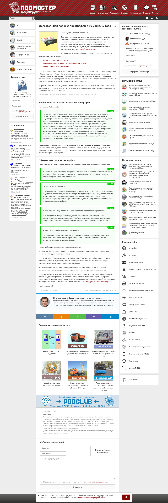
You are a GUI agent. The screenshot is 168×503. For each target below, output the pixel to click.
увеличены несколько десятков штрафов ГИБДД (22, 183)
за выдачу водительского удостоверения (19, 137)
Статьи (93, 13)
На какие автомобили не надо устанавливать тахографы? (65, 63)
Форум (155, 13)
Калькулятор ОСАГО (18, 167)
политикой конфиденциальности (95, 482)
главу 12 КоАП (23, 188)
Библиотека (103, 13)
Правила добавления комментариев (103, 451)
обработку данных (24, 111)
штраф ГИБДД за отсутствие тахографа (96, 282)
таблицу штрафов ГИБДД (19, 189)
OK (126, 497)
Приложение (135, 13)
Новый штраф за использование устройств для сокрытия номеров (20, 213)
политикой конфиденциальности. (92, 498)
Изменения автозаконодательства (103, 290)
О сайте (146, 13)
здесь (22, 153)
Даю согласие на (23, 110)
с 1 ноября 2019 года (87, 49)
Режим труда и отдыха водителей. (56, 66)
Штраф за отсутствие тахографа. (55, 60)
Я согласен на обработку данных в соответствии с (75, 482)
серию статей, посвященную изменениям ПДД (20, 156)
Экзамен (124, 13)
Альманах (114, 13)
